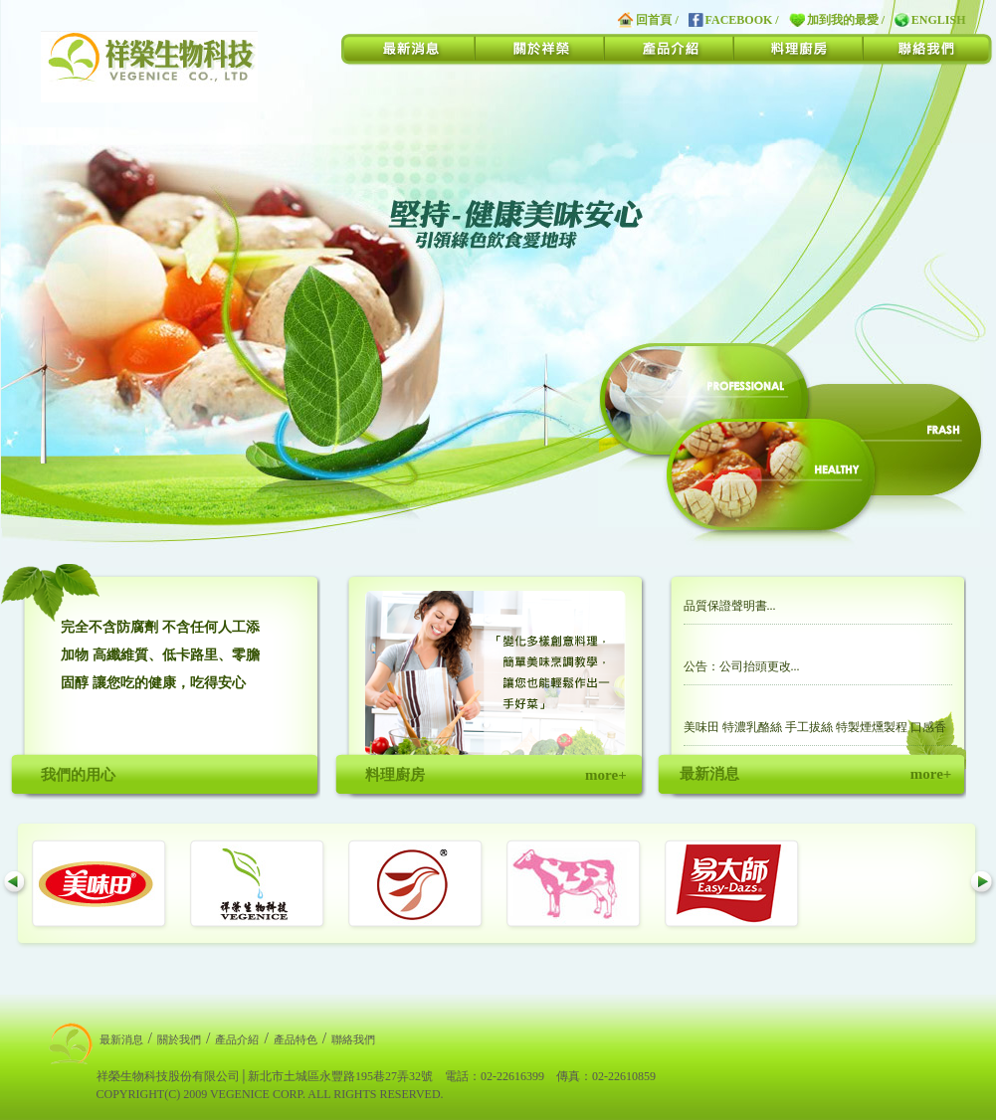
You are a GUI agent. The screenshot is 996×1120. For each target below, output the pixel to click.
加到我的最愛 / (837, 20)
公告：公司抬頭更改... (742, 666)
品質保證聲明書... (730, 606)
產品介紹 (237, 1039)
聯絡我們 (353, 1039)
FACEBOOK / (734, 20)
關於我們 (179, 1039)
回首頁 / (648, 20)
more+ (605, 775)
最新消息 (121, 1039)
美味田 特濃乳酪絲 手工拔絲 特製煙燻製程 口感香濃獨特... (815, 733)
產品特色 (295, 1039)
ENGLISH (930, 20)
